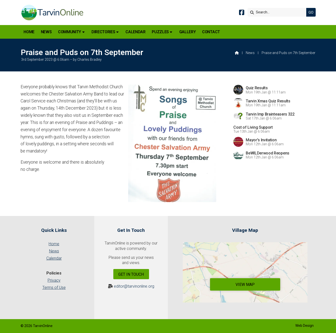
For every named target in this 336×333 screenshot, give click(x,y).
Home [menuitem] (29, 32)
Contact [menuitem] (211, 32)
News (250, 53)
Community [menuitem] (69, 32)
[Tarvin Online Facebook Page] (241, 13)
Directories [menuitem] (103, 32)
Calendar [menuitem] (135, 32)
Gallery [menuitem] (187, 32)
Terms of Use (54, 287)
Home (54, 244)
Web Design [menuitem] (304, 326)
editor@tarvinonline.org (134, 286)
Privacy (54, 280)
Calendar (54, 258)
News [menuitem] (46, 32)
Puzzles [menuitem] (160, 32)
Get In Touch (131, 274)
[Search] (278, 12)
